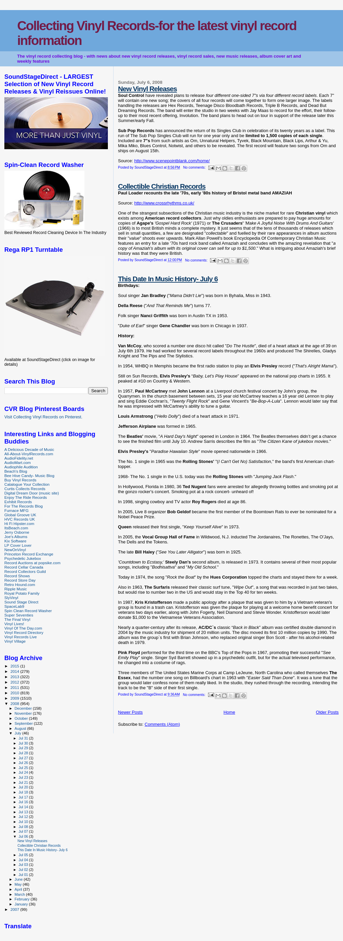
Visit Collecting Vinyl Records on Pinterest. (43, 417)
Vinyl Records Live (20, 637)
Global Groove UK (20, 515)
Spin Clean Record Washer (28, 610)
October (22, 718)
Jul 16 (23, 802)
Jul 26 (23, 763)
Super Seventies (18, 615)
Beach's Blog (15, 471)
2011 (15, 687)
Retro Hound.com (19, 584)
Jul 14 (23, 807)
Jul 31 (23, 738)
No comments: (195, 167)
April (19, 889)
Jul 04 (23, 860)
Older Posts (327, 712)
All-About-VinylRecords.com (28, 454)
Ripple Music (15, 589)
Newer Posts (130, 712)
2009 (15, 698)
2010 (15, 693)
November (24, 713)
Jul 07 (23, 831)
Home (229, 712)
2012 (15, 682)
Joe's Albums (15, 536)
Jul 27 (23, 758)
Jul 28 (23, 753)
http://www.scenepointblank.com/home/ (172, 160)
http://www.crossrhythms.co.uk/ (164, 202)
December (24, 708)
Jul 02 (23, 870)
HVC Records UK (19, 519)
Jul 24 (23, 772)
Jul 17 (23, 797)
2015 (15, 666)
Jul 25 (23, 768)
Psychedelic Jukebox (22, 558)
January (22, 904)
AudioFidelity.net (18, 458)
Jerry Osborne (16, 532)
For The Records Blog (23, 506)
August (21, 728)
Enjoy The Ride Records (25, 497)
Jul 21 (23, 782)
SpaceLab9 (14, 606)
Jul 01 (23, 875)
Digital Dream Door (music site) (31, 493)
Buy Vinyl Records (20, 480)
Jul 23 (23, 777)
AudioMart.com (17, 462)
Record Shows (17, 576)
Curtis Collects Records (24, 488)
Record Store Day (20, 580)
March (20, 894)
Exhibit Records (18, 501)
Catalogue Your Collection (27, 484)
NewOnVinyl (15, 549)
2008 (15, 703)
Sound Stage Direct (21, 602)
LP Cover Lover (17, 545)
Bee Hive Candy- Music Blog (29, 475)
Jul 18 (23, 792)
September (24, 723)
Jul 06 (23, 836)
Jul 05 (23, 855)
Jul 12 (23, 817)
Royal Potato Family (22, 593)
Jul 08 (23, 827)
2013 (15, 676)
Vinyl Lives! (14, 624)
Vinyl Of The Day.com (23, 628)
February (23, 899)
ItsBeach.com (16, 528)
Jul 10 (23, 822)
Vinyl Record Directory (23, 632)
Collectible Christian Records (161, 186)
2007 (15, 909)
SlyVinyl (11, 597)
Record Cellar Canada (23, 567)
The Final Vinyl (17, 619)
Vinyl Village (14, 641)
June (19, 879)
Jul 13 (23, 812)
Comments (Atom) (162, 724)
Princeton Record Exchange (28, 554)
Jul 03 (23, 865)
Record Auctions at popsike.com (32, 563)
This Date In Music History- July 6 (168, 279)
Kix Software (15, 541)
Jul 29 (23, 748)
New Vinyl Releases (147, 89)
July (18, 733)
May (19, 884)
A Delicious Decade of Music (29, 449)
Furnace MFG (16, 510)
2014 (15, 671)
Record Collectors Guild (25, 571)
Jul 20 (23, 787)
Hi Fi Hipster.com (19, 523)
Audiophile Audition (21, 467)
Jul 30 (23, 743)
